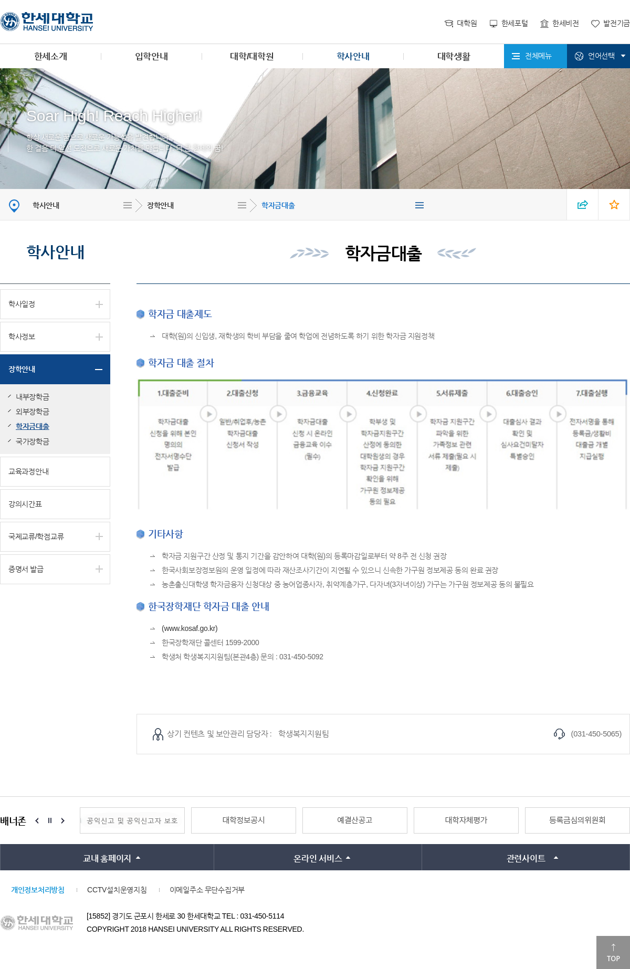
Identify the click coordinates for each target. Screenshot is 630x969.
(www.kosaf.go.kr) (190, 628)
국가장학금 (32, 441)
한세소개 (50, 56)
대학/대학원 (252, 56)
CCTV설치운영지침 (116, 890)
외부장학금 (32, 411)
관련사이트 (526, 858)
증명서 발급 (26, 569)
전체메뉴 (538, 55)
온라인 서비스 (317, 858)
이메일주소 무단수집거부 (207, 890)
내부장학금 (32, 397)
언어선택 (601, 55)
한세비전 (565, 23)
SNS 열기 (582, 204)
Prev (36, 820)
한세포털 (514, 23)
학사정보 (21, 336)
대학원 (467, 23)
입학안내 (151, 56)
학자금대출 (278, 205)
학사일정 (21, 304)
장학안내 (160, 205)
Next (63, 820)
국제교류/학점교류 (36, 536)
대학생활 (453, 56)
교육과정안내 (28, 471)
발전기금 (616, 23)
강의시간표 (25, 504)
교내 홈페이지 (107, 858)
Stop (49, 820)
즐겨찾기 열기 (614, 204)
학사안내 (353, 56)
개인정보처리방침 (38, 890)
